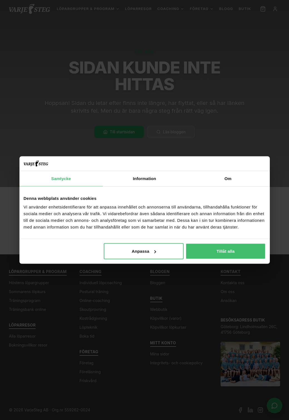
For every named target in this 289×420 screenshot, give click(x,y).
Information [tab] (144, 178)
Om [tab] (227, 178)
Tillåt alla (225, 251)
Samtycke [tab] (61, 178)
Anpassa (144, 251)
